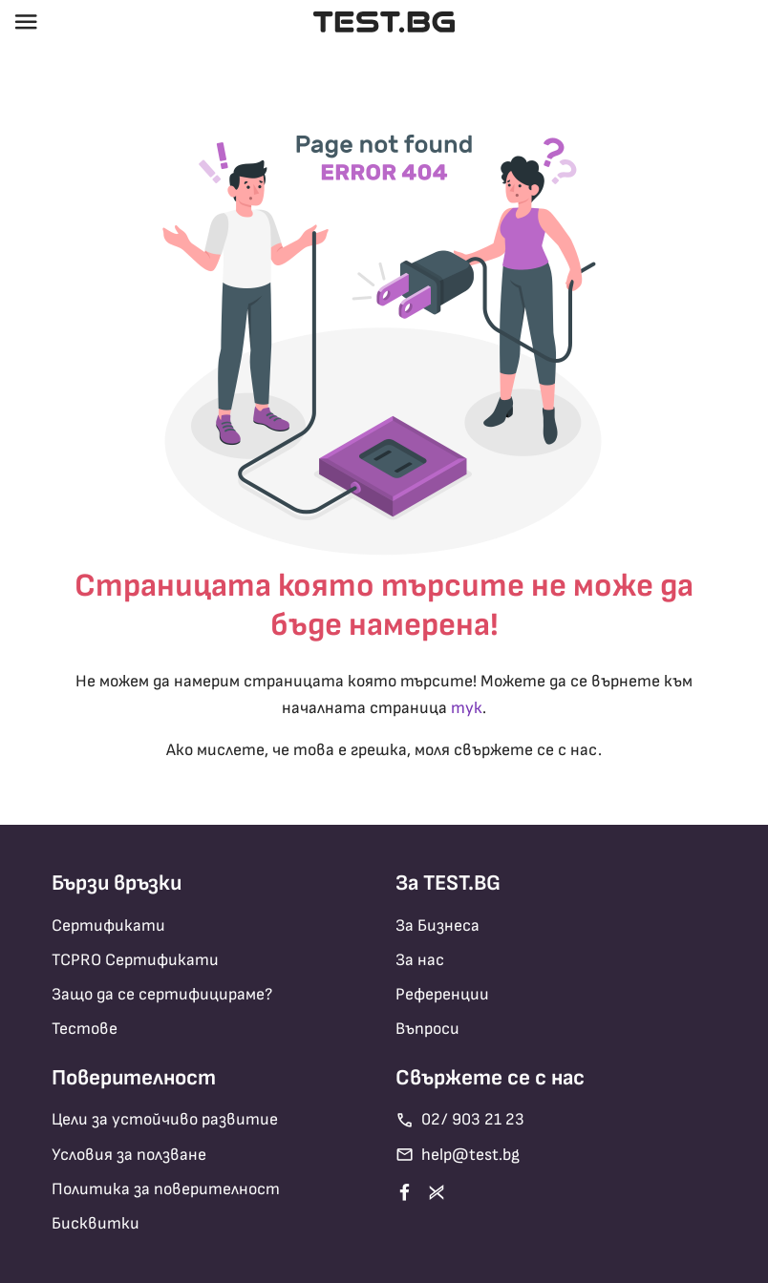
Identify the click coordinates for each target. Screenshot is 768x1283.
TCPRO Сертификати (135, 960)
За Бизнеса (437, 925)
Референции (442, 994)
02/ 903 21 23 (459, 1120)
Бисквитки (95, 1223)
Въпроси (427, 1029)
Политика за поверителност (166, 1189)
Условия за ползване (129, 1155)
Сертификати (108, 925)
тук (466, 708)
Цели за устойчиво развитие (165, 1119)
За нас (419, 960)
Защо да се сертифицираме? (162, 994)
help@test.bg (457, 1155)
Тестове (84, 1029)
